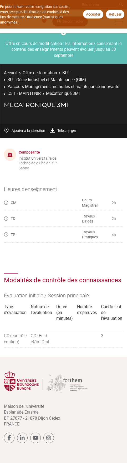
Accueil (10, 73)
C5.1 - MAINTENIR (24, 93)
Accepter (93, 14)
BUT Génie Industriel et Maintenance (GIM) (46, 79)
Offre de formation (40, 73)
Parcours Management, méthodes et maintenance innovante (63, 86)
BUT (66, 73)
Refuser (115, 14)
